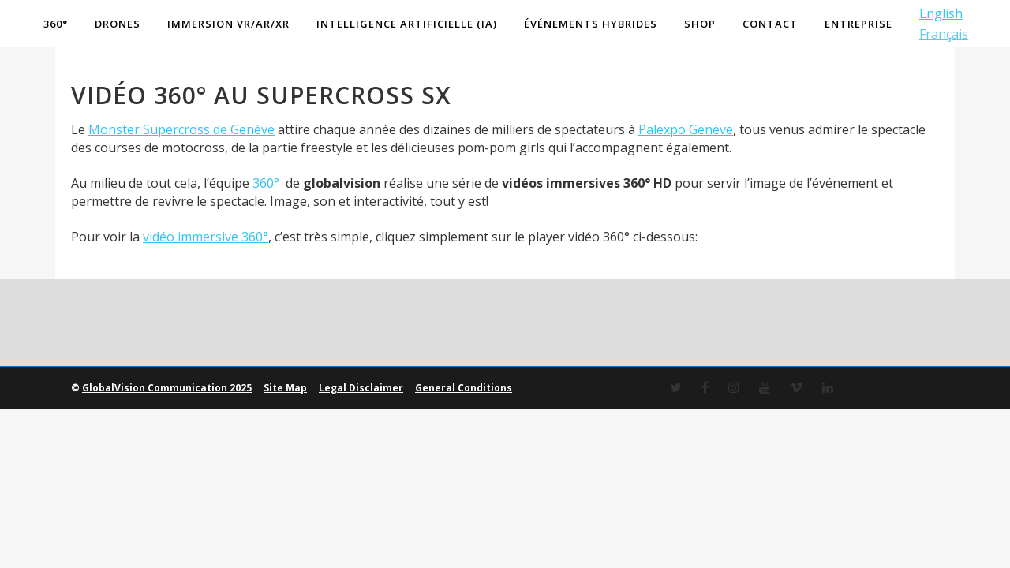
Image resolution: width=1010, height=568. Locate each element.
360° (265, 230)
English (934, 13)
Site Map (285, 435)
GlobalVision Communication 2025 (167, 435)
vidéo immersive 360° (205, 284)
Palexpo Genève (685, 176)
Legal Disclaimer (361, 435)
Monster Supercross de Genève (181, 176)
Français (936, 34)
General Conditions (463, 435)
